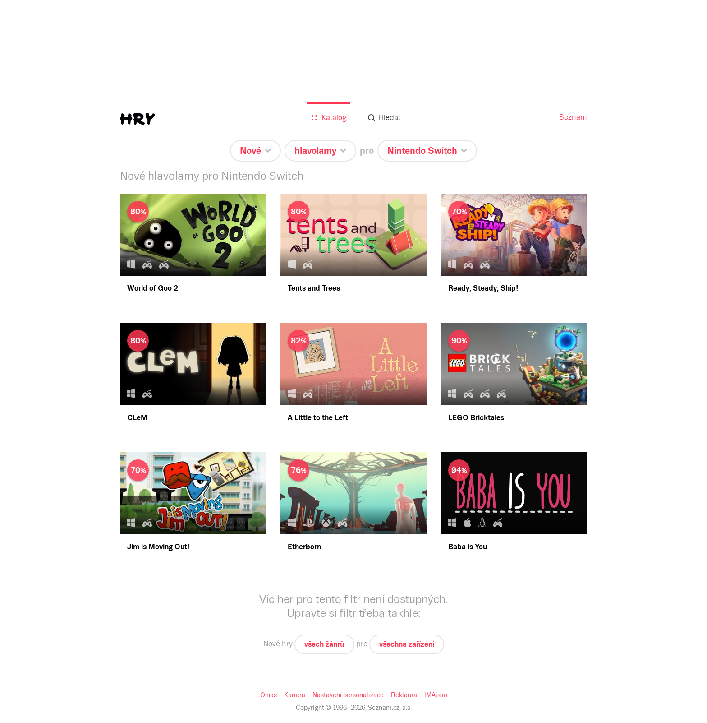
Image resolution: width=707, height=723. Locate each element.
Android (34, 334)
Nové (29, 70)
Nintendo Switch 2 (49, 302)
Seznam (15, 7)
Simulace (35, 230)
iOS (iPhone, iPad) (49, 342)
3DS (28, 464)
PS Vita (32, 472)
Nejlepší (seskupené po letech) (66, 94)
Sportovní (36, 246)
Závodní (34, 255)
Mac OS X (37, 375)
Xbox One (36, 440)
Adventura (37, 190)
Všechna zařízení (46, 293)
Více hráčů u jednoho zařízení (65, 165)
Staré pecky (38, 157)
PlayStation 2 (41, 423)
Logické (33, 222)
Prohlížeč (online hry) (53, 318)
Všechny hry (40, 125)
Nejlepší (34, 86)
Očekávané (38, 78)
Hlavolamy (38, 206)
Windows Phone (45, 350)
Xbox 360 (36, 448)
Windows (35, 367)
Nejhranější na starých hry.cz (64, 173)
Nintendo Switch (46, 480)
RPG (29, 214)
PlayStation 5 (41, 399)
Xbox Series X (43, 432)
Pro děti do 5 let (45, 141)
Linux (30, 383)
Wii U (30, 456)
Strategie (34, 238)
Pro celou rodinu (46, 149)
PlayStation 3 (41, 415)
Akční (30, 198)
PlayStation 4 (41, 407)
